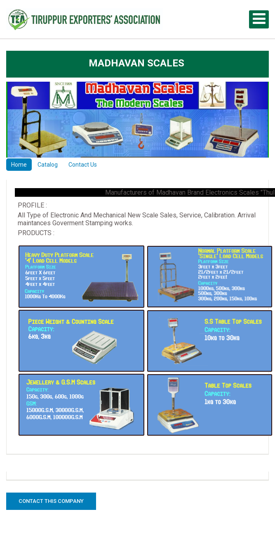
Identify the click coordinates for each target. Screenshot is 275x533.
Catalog (48, 164)
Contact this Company (51, 501)
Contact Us (82, 164)
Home (19, 164)
